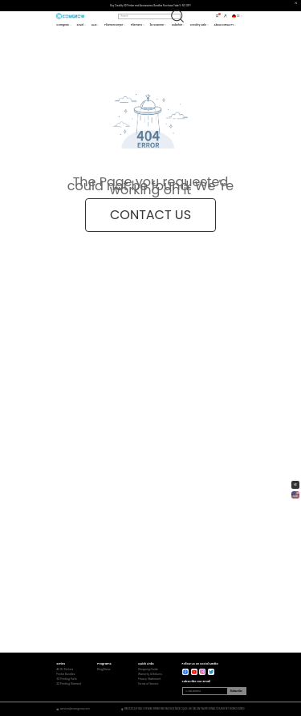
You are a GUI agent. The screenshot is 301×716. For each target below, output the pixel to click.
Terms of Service (148, 684)
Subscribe (236, 691)
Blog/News (104, 670)
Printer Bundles (65, 674)
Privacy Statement (149, 679)
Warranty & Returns (150, 674)
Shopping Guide (148, 670)
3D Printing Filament (68, 684)
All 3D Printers (64, 670)
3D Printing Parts (66, 679)
